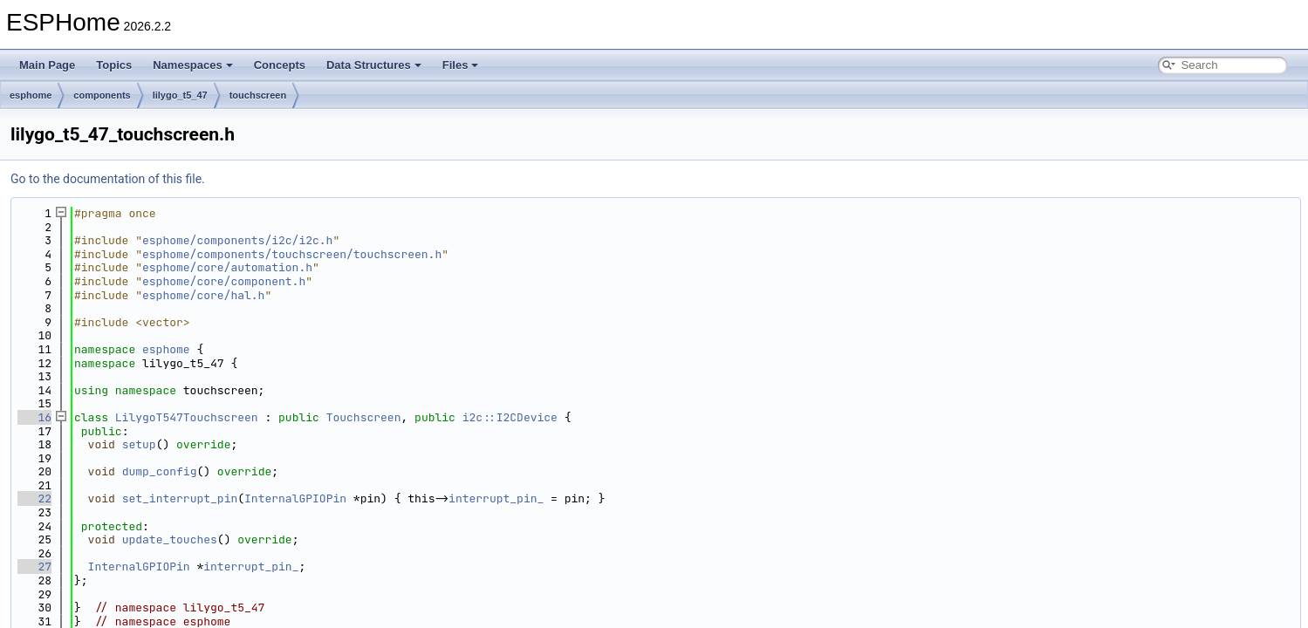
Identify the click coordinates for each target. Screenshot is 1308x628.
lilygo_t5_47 (180, 95)
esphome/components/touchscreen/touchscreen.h (292, 254)
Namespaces (193, 65)
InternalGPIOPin (295, 498)
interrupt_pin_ (496, 498)
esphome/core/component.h (223, 281)
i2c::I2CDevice (510, 417)
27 (34, 566)
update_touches (169, 539)
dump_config (159, 471)
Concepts (279, 65)
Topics (114, 65)
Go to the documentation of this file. (107, 179)
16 (34, 417)
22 (34, 498)
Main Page (47, 65)
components (101, 95)
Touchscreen (363, 417)
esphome (30, 95)
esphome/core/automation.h (227, 267)
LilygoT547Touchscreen (186, 417)
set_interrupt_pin (180, 498)
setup (139, 444)
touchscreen (257, 95)
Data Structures (373, 65)
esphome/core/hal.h (203, 295)
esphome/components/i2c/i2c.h (237, 240)
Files (460, 65)
